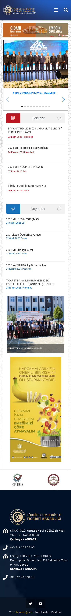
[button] (63, 99)
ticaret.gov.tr (24, 612)
